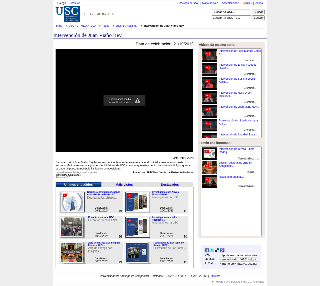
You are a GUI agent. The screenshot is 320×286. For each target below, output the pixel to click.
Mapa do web (210, 3)
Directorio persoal (187, 3)
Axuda (259, 3)
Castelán (75, 3)
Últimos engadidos (78, 184)
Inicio (59, 25)
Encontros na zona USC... (102, 217)
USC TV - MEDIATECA (83, 25)
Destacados (170, 184)
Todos (106, 25)
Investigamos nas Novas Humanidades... (165, 193)
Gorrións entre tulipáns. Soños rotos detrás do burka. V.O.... (103, 193)
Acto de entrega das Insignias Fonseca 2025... (104, 244)
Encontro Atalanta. (127, 25)
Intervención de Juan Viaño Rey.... (239, 106)
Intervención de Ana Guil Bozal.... (238, 134)
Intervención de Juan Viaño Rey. (164, 25)
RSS (249, 3)
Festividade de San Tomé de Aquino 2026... (168, 244)
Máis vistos (124, 184)
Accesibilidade (230, 3)
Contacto (215, 276)
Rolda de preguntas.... (232, 176)
